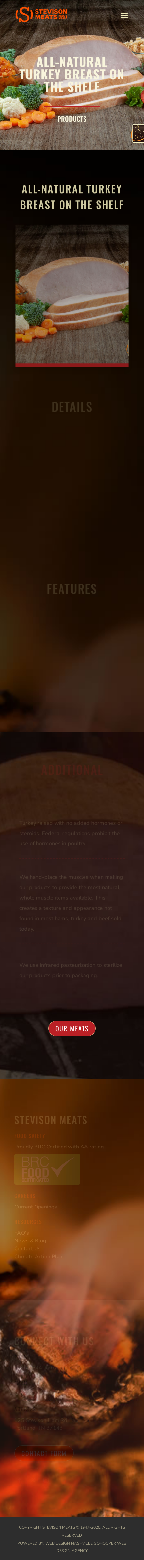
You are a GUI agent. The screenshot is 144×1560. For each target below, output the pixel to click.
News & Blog (30, 1240)
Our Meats (72, 1028)
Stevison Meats (58, 1527)
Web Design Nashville (69, 1543)
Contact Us (27, 1248)
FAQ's (21, 1233)
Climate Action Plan (38, 1256)
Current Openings (35, 1206)
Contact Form (44, 1453)
